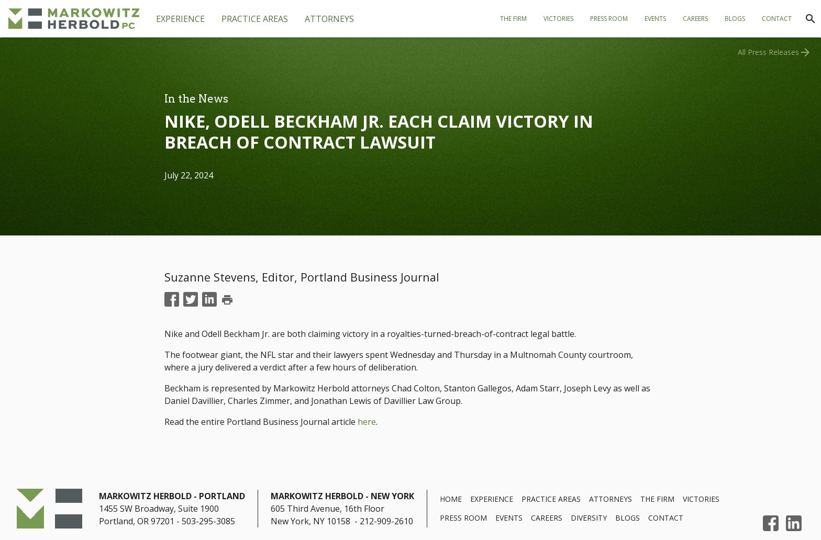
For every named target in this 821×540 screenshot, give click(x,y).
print (227, 300)
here (367, 422)
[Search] (810, 18)
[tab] (254, 18)
